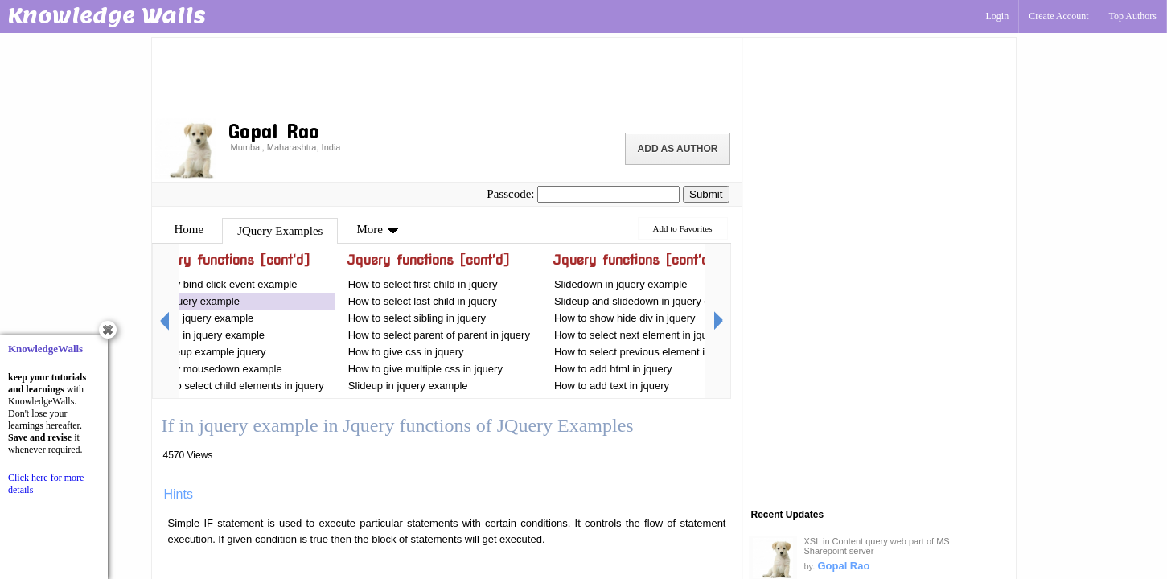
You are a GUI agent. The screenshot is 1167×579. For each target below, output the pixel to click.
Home (189, 229)
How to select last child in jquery (422, 301)
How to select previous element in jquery (648, 352)
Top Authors (1133, 16)
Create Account (1058, 16)
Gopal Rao (843, 566)
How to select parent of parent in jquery (439, 335)
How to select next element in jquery (639, 335)
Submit (705, 194)
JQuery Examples (280, 230)
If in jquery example (194, 301)
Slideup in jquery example (408, 386)
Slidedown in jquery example (620, 284)
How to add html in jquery (613, 369)
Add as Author (678, 148)
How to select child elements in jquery (236, 386)
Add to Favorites (683, 228)
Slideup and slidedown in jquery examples (651, 301)
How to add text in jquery (611, 386)
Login (997, 16)
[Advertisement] (447, 76)
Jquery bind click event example (223, 284)
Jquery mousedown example (215, 369)
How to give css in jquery (406, 352)
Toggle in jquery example (208, 335)
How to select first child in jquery (423, 284)
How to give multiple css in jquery (425, 369)
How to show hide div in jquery (625, 318)
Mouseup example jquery (207, 352)
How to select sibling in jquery (417, 318)
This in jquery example (201, 318)
